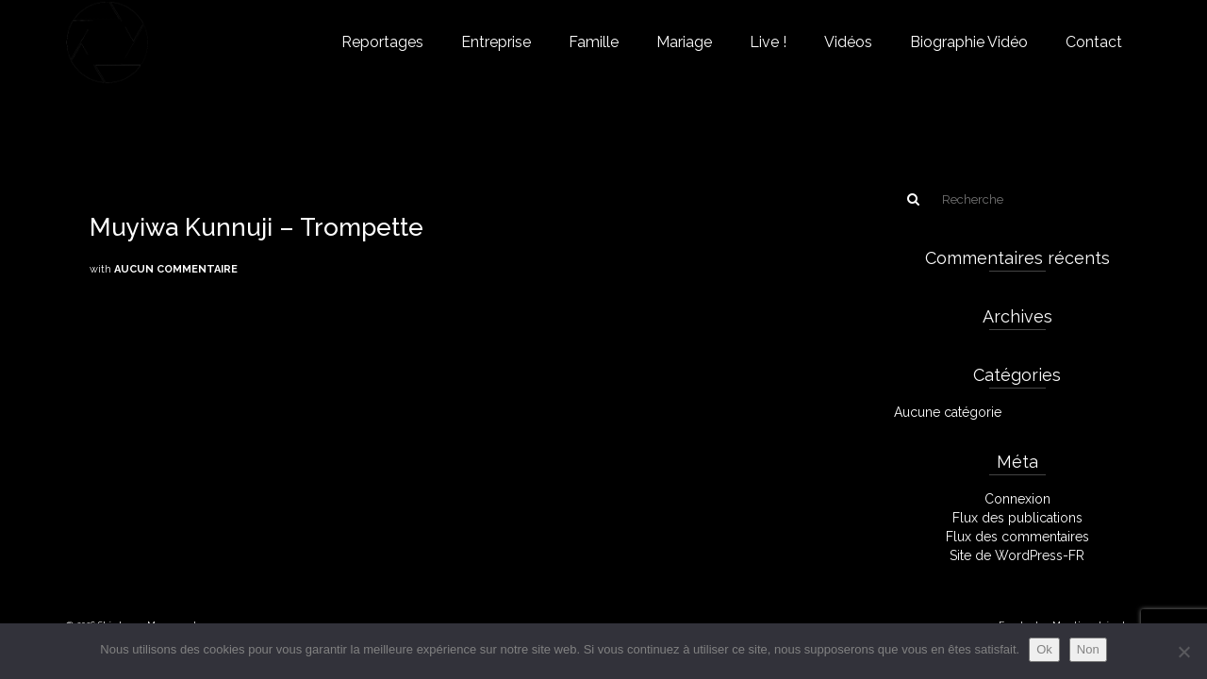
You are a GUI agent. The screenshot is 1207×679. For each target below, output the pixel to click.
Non (1088, 649)
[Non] (1183, 651)
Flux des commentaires (1017, 536)
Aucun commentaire (176, 269)
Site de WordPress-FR (1017, 555)
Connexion (1017, 498)
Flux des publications (1017, 517)
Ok (1044, 649)
